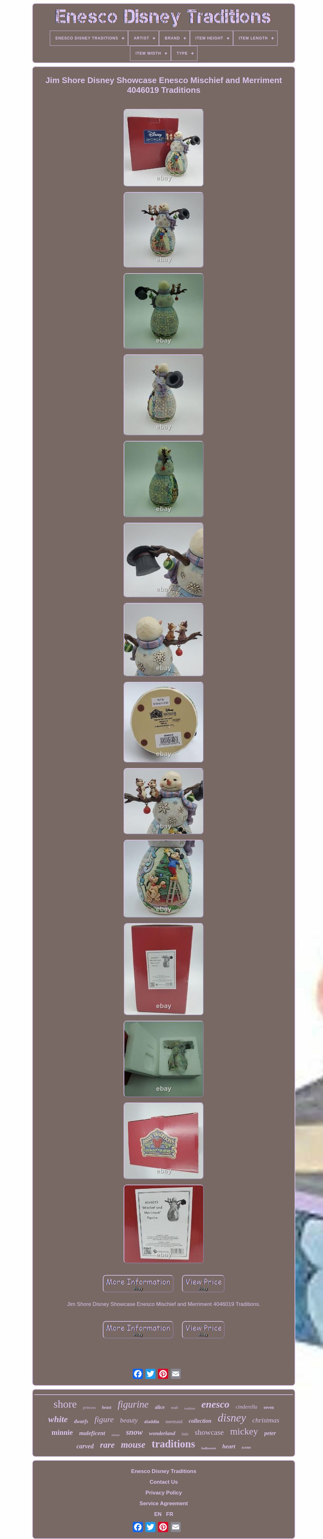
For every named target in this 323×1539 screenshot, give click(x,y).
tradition (190, 1408)
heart (228, 1446)
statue (115, 1435)
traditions (173, 1444)
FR (169, 1514)
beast (106, 1407)
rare (107, 1445)
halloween (208, 1448)
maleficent (92, 1433)
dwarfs (81, 1421)
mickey (244, 1431)
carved (84, 1446)
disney (232, 1418)
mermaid (174, 1421)
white (58, 1419)
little (185, 1434)
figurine (133, 1404)
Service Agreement (163, 1503)
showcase (209, 1432)
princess (89, 1407)
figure (104, 1419)
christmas (265, 1420)
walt (174, 1407)
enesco (215, 1404)
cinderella (246, 1407)
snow (134, 1432)
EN (158, 1514)
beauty (129, 1420)
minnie (62, 1432)
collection (200, 1421)
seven (269, 1407)
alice (160, 1407)
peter (270, 1433)
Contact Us (164, 1482)
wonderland (162, 1433)
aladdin (151, 1421)
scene (246, 1447)
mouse (133, 1445)
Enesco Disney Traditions (164, 1471)
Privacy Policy (163, 1493)
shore (65, 1404)
